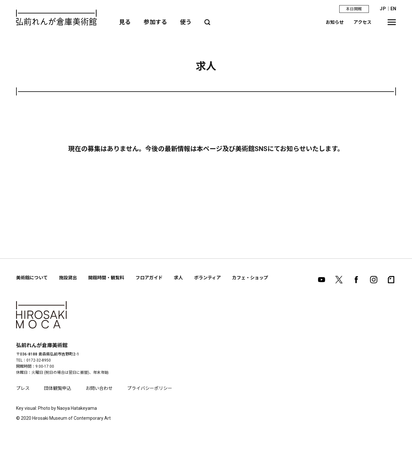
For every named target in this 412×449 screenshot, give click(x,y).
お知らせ (335, 22)
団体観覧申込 (57, 388)
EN (393, 8)
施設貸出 (68, 277)
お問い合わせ (99, 388)
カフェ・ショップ (250, 277)
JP (383, 8)
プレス (23, 388)
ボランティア (207, 277)
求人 (178, 277)
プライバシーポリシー (149, 388)
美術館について (32, 277)
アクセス (362, 22)
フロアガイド (149, 277)
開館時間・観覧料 (106, 277)
